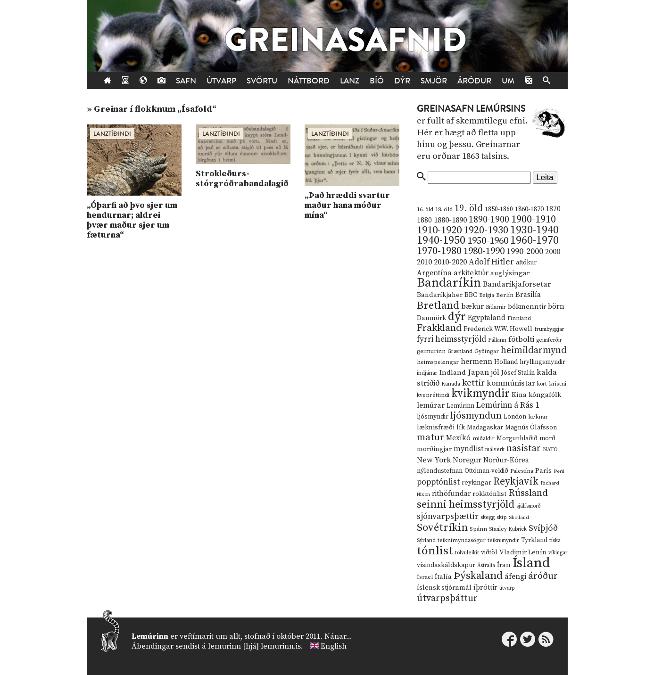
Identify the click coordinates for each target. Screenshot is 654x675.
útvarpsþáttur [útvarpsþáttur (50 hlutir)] (447, 598)
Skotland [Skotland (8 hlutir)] (519, 517)
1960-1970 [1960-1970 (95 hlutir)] (534, 240)
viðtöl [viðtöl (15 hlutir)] (489, 552)
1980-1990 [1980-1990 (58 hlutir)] (484, 251)
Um (508, 81)
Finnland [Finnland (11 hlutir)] (519, 318)
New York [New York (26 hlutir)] (434, 460)
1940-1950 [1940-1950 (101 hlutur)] (441, 240)
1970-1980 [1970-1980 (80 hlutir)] (439, 251)
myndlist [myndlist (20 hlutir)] (468, 449)
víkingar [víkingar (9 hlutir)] (557, 553)
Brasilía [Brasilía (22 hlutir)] (528, 294)
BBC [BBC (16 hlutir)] (470, 295)
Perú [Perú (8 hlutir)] (559, 471)
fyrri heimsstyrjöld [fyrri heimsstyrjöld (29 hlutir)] (451, 339)
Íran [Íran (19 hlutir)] (504, 564)
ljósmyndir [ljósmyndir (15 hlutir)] (432, 416)
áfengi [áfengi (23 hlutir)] (515, 576)
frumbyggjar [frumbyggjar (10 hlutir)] (549, 329)
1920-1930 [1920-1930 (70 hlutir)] (486, 230)
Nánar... (338, 636)
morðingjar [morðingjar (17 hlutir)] (434, 449)
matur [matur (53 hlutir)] (430, 437)
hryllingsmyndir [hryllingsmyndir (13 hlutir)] (542, 362)
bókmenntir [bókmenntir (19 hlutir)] (527, 306)
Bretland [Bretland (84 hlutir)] (438, 306)
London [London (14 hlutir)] (515, 417)
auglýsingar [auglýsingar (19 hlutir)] (510, 273)
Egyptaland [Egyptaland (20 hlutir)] (486, 317)
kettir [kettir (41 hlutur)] (473, 383)
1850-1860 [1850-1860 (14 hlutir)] (499, 210)
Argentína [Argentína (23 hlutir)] (434, 273)
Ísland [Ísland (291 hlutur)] (531, 563)
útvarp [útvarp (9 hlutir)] (506, 588)
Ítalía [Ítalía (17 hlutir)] (443, 577)
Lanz (349, 81)
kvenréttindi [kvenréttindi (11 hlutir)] (433, 395)
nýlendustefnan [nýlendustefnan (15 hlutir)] (440, 471)
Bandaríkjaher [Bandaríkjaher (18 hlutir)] (440, 294)
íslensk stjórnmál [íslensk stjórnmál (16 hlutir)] (444, 588)
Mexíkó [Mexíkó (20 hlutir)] (458, 438)
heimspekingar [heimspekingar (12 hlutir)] (438, 362)
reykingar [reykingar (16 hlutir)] (476, 482)
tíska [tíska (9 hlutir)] (555, 540)
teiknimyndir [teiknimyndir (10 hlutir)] (503, 540)
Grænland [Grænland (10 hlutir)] (459, 351)
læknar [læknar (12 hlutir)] (538, 416)
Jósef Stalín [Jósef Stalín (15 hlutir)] (518, 373)
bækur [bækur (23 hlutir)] (472, 306)
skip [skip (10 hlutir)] (502, 517)
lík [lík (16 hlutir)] (460, 427)
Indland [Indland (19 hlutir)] (452, 372)
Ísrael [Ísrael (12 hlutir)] (425, 577)
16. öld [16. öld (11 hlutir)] (425, 209)
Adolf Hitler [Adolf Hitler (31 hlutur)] (491, 262)
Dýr (402, 81)
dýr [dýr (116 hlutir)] (457, 317)
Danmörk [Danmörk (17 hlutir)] (431, 318)
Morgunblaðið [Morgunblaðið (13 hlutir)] (517, 438)
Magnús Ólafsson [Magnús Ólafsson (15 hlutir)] (531, 427)
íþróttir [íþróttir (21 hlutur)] (485, 587)
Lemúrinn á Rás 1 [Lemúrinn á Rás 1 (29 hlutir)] (507, 405)
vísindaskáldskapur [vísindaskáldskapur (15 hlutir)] (446, 565)
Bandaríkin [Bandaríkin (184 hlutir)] (449, 283)
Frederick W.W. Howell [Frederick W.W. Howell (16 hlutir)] (498, 329)
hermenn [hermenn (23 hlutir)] (476, 361)
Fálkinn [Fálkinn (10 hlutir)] (497, 340)
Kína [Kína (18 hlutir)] (519, 394)
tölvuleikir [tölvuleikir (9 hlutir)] (467, 553)
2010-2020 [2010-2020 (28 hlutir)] (450, 262)
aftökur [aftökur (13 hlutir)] (526, 262)
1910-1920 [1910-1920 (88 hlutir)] (439, 230)
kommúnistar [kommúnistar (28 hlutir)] (511, 383)
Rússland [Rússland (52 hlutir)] (528, 493)
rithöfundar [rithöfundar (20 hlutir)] (451, 493)
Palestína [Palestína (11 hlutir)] (521, 471)
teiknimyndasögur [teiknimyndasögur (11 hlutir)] (462, 540)
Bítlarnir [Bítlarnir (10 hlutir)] (496, 307)
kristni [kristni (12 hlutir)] (557, 383)
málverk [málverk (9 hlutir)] (495, 449)
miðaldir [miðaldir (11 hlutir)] (483, 438)
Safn (186, 81)
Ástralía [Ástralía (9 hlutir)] (486, 565)
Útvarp (221, 81)
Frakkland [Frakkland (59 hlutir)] (439, 328)
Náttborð (309, 81)
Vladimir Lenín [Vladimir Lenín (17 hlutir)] (522, 552)
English (334, 646)
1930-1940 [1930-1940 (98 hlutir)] (534, 230)
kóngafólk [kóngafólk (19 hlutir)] (545, 394)
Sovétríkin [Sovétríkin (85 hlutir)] (442, 528)
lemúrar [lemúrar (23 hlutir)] (431, 405)
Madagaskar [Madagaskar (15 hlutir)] (485, 427)
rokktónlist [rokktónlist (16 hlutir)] (489, 494)
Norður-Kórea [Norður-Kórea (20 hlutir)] (506, 460)
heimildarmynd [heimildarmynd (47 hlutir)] (534, 350)
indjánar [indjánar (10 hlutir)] (427, 373)
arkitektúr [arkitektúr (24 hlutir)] (471, 273)
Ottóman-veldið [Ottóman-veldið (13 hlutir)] (486, 471)
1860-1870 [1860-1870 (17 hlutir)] (529, 209)
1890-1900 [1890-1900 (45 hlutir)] (489, 219)
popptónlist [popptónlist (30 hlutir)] (438, 482)
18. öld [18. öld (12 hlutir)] (444, 209)
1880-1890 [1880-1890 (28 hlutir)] (450, 220)
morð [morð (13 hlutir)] (547, 438)
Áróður (474, 81)
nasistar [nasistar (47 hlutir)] (523, 448)
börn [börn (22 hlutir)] (556, 306)
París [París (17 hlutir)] (543, 471)
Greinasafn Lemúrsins (471, 109)
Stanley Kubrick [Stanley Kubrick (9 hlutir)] (508, 529)
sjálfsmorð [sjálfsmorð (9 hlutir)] (528, 506)
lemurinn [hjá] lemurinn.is (254, 646)
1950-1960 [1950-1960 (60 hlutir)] (487, 241)
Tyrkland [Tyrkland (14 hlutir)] (534, 540)
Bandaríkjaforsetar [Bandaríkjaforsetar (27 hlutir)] (517, 284)
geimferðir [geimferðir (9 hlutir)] (549, 340)
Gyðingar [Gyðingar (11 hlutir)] (486, 351)
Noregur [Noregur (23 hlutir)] (467, 460)
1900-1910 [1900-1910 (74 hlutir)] (533, 219)
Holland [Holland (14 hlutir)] (506, 362)
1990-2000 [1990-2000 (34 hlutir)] (524, 252)
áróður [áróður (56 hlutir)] (543, 576)
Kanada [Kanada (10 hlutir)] (450, 383)
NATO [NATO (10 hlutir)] (550, 449)
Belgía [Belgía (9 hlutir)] (486, 295)
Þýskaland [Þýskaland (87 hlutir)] (478, 576)
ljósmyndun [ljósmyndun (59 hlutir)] (476, 416)
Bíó (377, 81)
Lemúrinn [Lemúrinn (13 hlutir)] (460, 406)
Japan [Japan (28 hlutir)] (478, 372)
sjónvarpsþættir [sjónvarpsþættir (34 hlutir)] (448, 516)
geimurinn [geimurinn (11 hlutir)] (431, 351)
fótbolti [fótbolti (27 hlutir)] (521, 340)
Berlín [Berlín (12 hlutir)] (504, 295)
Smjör (434, 81)
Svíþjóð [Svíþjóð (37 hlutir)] (543, 528)
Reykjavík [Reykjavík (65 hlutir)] (515, 481)
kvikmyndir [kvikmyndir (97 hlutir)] (480, 394)
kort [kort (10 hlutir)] (542, 383)
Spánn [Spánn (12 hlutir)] (478, 529)
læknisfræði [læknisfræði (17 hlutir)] (436, 427)
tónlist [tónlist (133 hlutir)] (435, 550)
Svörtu (262, 81)
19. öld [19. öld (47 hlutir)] (469, 208)
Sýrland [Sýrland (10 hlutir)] (426, 540)
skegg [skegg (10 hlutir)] (487, 517)
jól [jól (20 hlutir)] (495, 372)
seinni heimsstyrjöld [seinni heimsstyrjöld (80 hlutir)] (465, 504)
